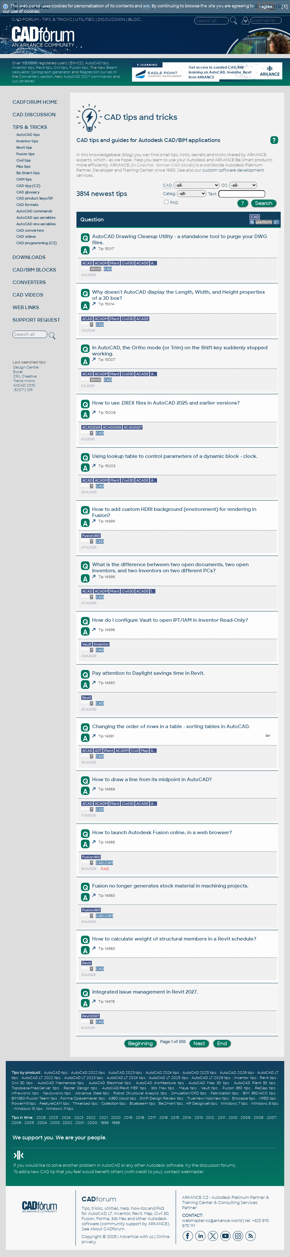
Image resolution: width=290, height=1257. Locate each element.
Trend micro (24, 381)
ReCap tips (265, 1088)
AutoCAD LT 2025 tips (168, 1077)
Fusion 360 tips (236, 1088)
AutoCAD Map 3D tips (209, 1083)
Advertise (128, 1236)
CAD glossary (28, 192)
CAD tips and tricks (126, 117)
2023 (78, 1117)
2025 (53, 1117)
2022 (91, 1117)
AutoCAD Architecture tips (160, 1083)
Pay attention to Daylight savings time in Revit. (148, 673)
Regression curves (96, 72)
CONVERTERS (29, 282)
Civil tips (61, 67)
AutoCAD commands (34, 211)
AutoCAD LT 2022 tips (41, 1077)
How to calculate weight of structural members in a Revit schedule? (174, 939)
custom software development (233, 170)
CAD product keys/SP (34, 198)
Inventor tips (23, 67)
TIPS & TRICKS (30, 127)
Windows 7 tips (234, 1103)
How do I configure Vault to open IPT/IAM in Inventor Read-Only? (170, 620)
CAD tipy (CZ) (28, 185)
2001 (79, 1122)
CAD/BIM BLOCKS (34, 270)
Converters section (36, 76)
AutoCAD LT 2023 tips (83, 1077)
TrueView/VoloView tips (208, 1098)
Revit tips (44, 67)
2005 (29, 1122)
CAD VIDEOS (28, 295)
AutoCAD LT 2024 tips (126, 1077)
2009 (245, 1117)
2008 (258, 1117)
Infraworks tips (25, 1093)
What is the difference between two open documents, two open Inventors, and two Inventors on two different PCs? (170, 567)
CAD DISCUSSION (34, 114)
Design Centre (26, 367)
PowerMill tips (24, 1103)
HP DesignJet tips (201, 1103)
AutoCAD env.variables (36, 224)
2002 (67, 1122)
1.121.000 (29, 63)
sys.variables (23, 81)
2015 (175, 1117)
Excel (17, 372)
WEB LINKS (26, 307)
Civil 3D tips (22, 1083)
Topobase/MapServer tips (35, 1088)
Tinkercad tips (85, 1103)
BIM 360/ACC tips (259, 1093)
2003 (54, 1122)
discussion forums (217, 1165)
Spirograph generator (51, 72)
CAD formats (27, 204)
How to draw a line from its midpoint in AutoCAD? (152, 779)
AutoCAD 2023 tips (125, 1072)
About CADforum (107, 1229)
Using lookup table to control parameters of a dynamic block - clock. (174, 456)
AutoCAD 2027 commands (88, 76)
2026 (41, 1117)
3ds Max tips (162, 1088)
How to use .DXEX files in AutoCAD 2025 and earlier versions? (166, 403)
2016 (163, 1117)
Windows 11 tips (60, 1108)
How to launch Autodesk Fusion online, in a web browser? (162, 832)
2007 (271, 1117)
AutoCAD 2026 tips (237, 1072)
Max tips (23, 166)
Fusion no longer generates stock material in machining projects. (170, 886)
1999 (105, 1122)
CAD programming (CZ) (36, 243)
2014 (187, 1117)
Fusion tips (78, 67)
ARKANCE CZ (195, 1197)
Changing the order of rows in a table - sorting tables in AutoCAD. (171, 726)
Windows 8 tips (264, 1103)
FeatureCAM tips (54, 1103)
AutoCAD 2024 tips (162, 1072)
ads (146, 6)
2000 (92, 1122)
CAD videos (26, 236)
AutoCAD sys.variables (36, 217)
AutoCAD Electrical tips (110, 1083)
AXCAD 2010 (24, 385)
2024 (66, 1117)
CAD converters (30, 230)
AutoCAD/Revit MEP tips (124, 1088)
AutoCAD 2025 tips (199, 1072)
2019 (128, 1117)
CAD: (168, 185)
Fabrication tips (225, 1093)
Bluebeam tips (142, 1103)
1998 (116, 1122)
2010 (233, 1117)
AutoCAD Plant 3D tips (254, 1083)
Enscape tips (243, 1098)
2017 (152, 1117)
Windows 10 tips (28, 1108)
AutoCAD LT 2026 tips (211, 1077)
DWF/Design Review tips (162, 1098)
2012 (210, 1117)
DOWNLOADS (29, 257)
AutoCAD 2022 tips (88, 1072)
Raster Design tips (80, 1088)
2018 (140, 1117)
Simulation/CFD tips (189, 1093)
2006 (16, 1122)
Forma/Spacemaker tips (82, 1098)
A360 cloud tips (122, 1098)
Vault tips (209, 1088)
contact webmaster (183, 1171)
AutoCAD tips (97, 63)
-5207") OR (23, 390)
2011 (221, 1117)
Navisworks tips (57, 1093)
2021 (103, 1117)
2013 (199, 1117)
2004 (42, 1122)
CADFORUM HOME (35, 102)
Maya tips (188, 1088)
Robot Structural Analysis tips (140, 1093)
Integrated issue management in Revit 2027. (145, 992)
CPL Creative (25, 376)
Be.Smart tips (28, 173)
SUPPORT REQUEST (36, 320)
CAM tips (24, 179)
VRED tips (267, 1098)
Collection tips (113, 1103)
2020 (116, 1117)
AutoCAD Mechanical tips (61, 1083)
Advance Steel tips (92, 1093)
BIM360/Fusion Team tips (34, 1098)
